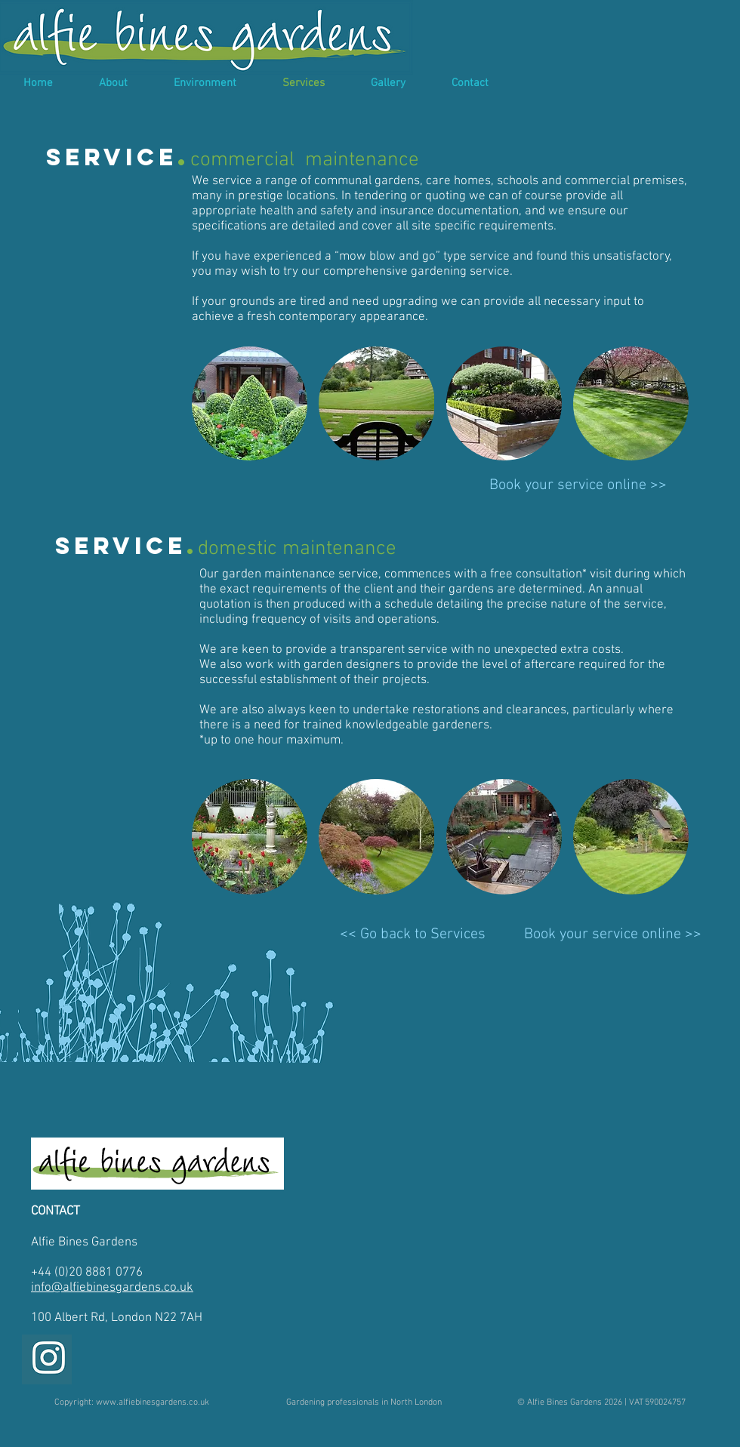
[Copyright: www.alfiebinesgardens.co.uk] (131, 1402)
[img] (249, 403)
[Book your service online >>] (578, 485)
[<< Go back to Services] (413, 934)
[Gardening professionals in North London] (364, 1402)
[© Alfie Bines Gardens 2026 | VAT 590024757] (601, 1402)
